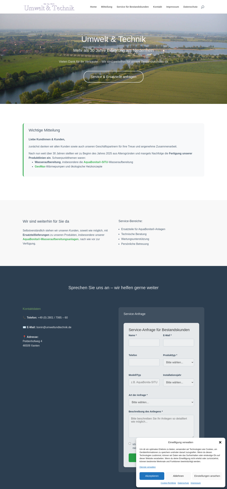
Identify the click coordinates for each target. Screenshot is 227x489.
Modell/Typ (135, 377)
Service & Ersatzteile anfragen (113, 77)
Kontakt (157, 7)
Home (93, 7)
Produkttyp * (170, 357)
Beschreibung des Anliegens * (146, 414)
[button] (220, 442)
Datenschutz (183, 483)
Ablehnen (178, 475)
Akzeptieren (152, 475)
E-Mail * (167, 337)
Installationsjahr (172, 377)
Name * (133, 337)
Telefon (133, 357)
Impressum (196, 483)
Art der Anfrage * (138, 397)
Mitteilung (106, 7)
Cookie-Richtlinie (168, 483)
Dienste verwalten (148, 467)
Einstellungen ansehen (207, 475)
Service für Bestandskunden (133, 7)
